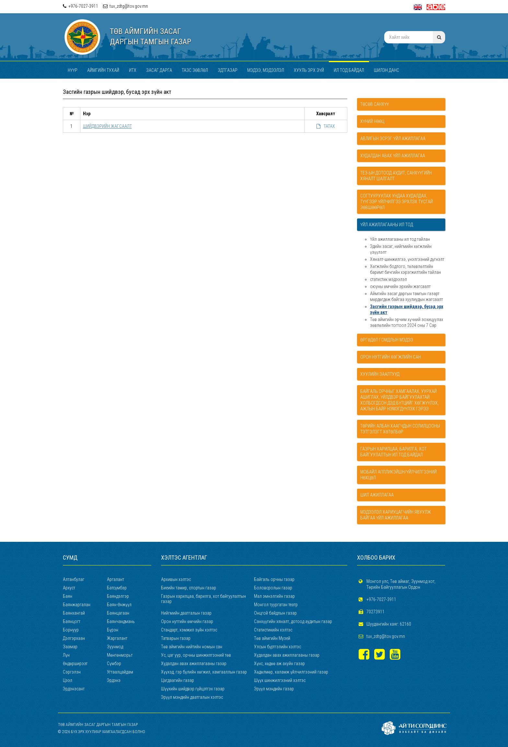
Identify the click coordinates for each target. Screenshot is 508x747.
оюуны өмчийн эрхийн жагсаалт (400, 286)
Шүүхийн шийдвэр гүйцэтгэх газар (193, 688)
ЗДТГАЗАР (227, 70)
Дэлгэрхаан (74, 638)
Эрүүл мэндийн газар (274, 688)
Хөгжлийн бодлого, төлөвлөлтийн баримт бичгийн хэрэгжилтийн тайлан (405, 269)
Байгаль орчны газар (274, 579)
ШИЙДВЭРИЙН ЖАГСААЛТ (107, 126)
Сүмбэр (114, 663)
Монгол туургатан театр (276, 604)
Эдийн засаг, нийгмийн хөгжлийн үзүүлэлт (401, 249)
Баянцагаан (118, 613)
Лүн (66, 655)
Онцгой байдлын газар (275, 613)
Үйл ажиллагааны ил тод (386, 224)
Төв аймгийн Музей (272, 638)
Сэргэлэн (72, 672)
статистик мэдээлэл (388, 279)
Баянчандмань (121, 621)
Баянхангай (74, 613)
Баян (67, 596)
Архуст (69, 587)
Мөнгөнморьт (120, 655)
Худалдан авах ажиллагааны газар (286, 655)
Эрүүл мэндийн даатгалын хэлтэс (192, 697)
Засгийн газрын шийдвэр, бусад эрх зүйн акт (406, 309)
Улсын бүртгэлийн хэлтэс (277, 646)
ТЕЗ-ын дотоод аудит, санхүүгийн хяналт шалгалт (396, 175)
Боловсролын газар (273, 587)
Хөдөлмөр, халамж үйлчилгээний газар (291, 672)
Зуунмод (115, 646)
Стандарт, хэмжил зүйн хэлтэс (189, 629)
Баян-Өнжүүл (119, 604)
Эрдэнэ (114, 680)
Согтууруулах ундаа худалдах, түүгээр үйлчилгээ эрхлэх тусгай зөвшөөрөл (396, 201)
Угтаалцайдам (120, 672)
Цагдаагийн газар (177, 680)
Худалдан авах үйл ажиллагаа (392, 155)
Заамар (70, 646)
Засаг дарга (159, 70)
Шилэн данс (386, 70)
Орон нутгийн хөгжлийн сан (390, 357)
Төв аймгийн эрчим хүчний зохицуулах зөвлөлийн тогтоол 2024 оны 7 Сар (406, 322)
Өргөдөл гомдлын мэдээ (386, 339)
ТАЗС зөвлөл (195, 70)
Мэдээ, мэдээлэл (265, 70)
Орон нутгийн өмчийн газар (187, 621)
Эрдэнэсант (74, 688)
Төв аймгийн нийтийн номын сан (191, 646)
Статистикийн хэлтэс (273, 629)
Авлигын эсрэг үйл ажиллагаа (392, 138)
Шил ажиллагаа (377, 494)
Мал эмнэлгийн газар (274, 596)
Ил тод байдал (349, 70)
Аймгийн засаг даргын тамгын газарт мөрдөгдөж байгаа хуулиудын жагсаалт (406, 296)
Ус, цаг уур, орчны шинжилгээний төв (196, 655)
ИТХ (132, 70)
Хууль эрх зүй (309, 70)
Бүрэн (112, 629)
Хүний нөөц (372, 121)
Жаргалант (117, 638)
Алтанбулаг (73, 579)
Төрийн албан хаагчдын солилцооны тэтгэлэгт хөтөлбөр (400, 428)
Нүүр (72, 70)
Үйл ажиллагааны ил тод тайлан (400, 239)
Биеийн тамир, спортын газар (188, 587)
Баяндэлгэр (118, 596)
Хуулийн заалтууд (379, 374)
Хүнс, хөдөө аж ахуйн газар (279, 663)
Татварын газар (175, 638)
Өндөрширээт (75, 663)
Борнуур (71, 629)
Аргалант (115, 579)
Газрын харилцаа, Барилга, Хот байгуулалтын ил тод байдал (393, 451)
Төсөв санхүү (374, 104)
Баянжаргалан (76, 604)
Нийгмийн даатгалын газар (186, 613)
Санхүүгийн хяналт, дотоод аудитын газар (293, 621)
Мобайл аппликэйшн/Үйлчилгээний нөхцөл (398, 474)
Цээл (67, 680)
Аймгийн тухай (103, 70)
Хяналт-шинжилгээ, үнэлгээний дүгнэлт (407, 259)
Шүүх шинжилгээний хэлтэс (280, 680)
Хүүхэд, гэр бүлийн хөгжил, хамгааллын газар (204, 672)
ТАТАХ (326, 126)
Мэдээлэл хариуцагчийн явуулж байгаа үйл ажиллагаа (395, 514)
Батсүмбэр (117, 587)
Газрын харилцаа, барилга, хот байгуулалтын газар (203, 599)
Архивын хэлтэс (176, 579)
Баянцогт (71, 621)
